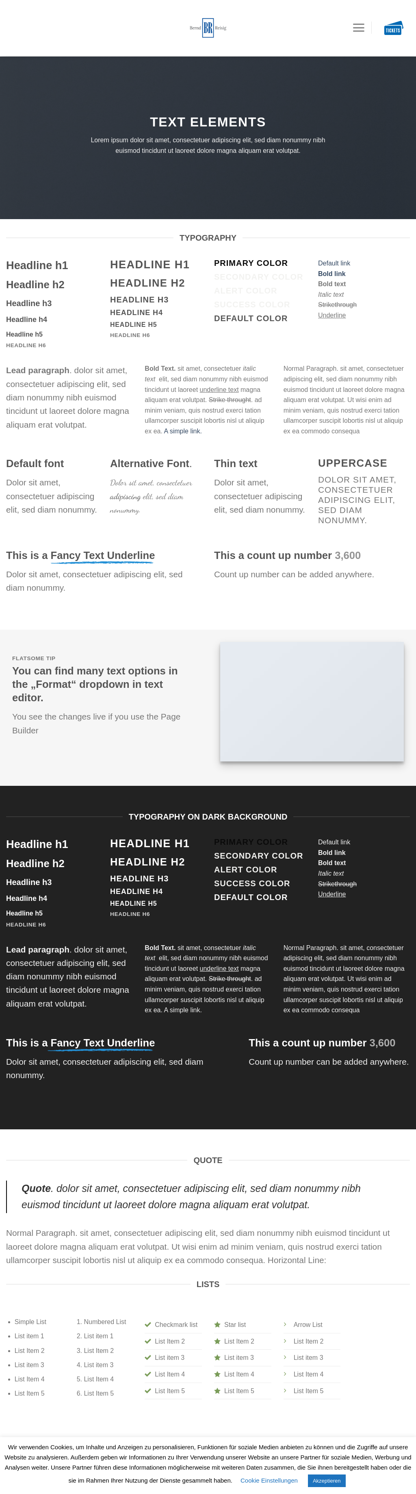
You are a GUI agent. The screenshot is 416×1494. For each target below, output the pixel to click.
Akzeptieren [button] (327, 1481)
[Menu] (358, 19)
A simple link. (183, 431)
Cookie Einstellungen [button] (269, 1480)
